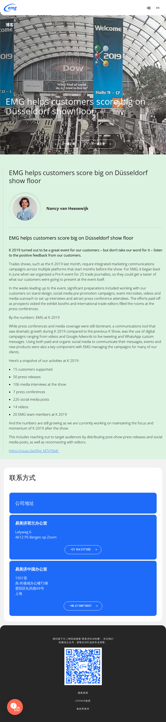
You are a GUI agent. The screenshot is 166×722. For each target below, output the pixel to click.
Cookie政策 (83, 700)
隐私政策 (83, 692)
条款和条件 (83, 708)
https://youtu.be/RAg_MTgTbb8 (34, 450)
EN (157, 7)
